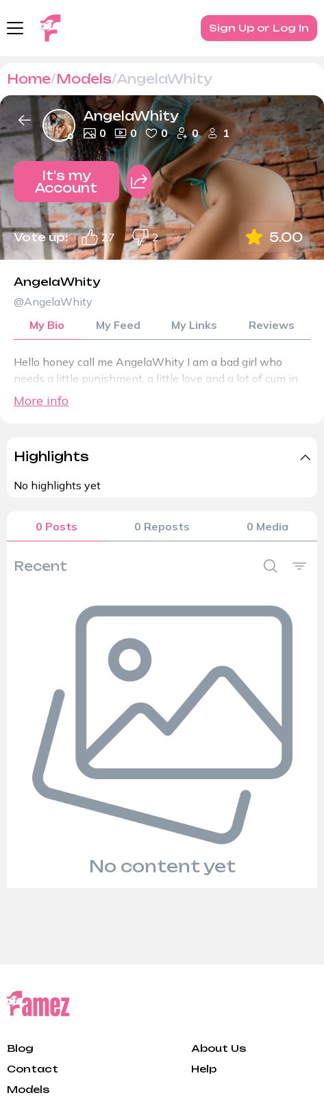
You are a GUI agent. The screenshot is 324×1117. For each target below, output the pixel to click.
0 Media (267, 526)
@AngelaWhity (53, 301)
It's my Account (66, 181)
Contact (32, 1069)
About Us (218, 1048)
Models (84, 78)
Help (203, 1069)
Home (29, 78)
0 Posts (56, 526)
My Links (194, 325)
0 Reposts (162, 526)
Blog (20, 1048)
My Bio (46, 325)
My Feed (118, 325)
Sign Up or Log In (259, 28)
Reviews (272, 325)
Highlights (51, 456)
